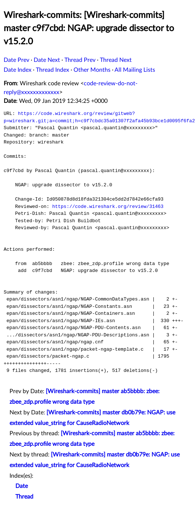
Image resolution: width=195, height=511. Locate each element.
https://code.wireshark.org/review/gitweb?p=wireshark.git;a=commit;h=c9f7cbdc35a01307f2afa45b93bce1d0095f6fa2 (99, 117)
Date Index (17, 70)
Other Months (92, 70)
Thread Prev (79, 60)
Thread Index (52, 70)
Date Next (47, 60)
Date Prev (16, 60)
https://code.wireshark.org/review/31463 (108, 206)
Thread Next (116, 60)
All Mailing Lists (135, 70)
